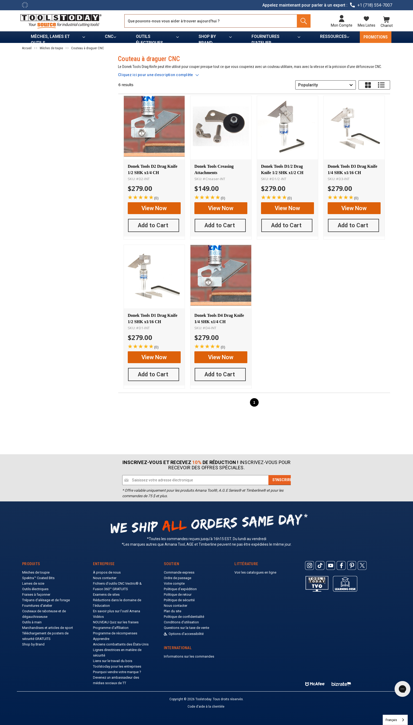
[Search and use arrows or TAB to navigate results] (218, 21)
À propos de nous (107, 572)
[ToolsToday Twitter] (362, 565)
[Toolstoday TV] (317, 584)
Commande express (179, 572)
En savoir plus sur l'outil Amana (116, 611)
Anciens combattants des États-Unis (121, 644)
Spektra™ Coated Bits (38, 578)
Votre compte (174, 583)
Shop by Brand (207, 38)
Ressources (333, 36)
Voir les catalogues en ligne (255, 572)
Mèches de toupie (36, 572)
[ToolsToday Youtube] (330, 565)
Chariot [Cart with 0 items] (385, 25)
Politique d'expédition (180, 589)
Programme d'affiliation (111, 628)
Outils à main (32, 622)
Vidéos (98, 617)
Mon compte (340, 25)
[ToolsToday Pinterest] (351, 565)
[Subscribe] (282, 480)
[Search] (303, 21)
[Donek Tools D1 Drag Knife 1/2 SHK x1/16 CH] (154, 274)
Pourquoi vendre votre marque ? (117, 672)
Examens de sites (106, 594)
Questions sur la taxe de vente (186, 628)
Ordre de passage (177, 578)
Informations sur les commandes (189, 656)
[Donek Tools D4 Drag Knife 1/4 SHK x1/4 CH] (220, 274)
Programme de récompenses (115, 633)
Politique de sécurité (179, 600)
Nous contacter (104, 578)
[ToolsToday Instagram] (309, 565)
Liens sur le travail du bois (112, 661)
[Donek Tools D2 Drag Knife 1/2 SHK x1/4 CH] (154, 127)
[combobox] (326, 85)
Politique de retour (177, 594)
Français (391, 720)
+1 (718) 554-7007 (374, 5)
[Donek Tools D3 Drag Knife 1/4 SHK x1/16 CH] (354, 127)
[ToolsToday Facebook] (341, 565)
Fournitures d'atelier (265, 38)
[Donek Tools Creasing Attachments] (220, 127)
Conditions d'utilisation (181, 622)
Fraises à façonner (36, 594)
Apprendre (101, 639)
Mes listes (364, 25)
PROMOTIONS (375, 37)
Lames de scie (33, 583)
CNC (109, 36)
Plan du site (172, 611)
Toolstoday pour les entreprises (117, 666)
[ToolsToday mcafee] (315, 682)
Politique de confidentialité (184, 617)
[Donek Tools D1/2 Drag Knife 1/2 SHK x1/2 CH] (287, 127)
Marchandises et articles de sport (47, 628)
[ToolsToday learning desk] (345, 583)
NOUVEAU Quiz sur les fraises (116, 622)
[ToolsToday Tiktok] (320, 565)
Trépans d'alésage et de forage (46, 600)
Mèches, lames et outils (50, 38)
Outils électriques (149, 38)
